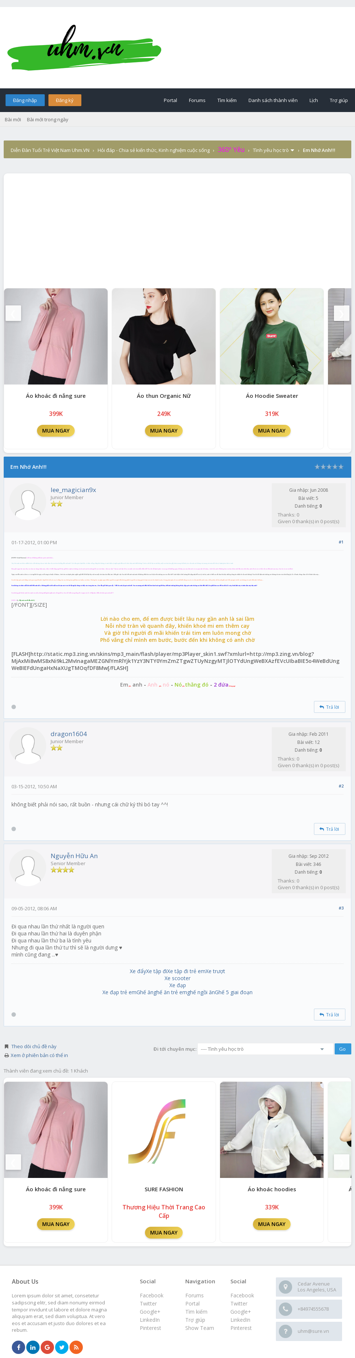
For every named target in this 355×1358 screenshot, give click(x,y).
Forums (197, 100)
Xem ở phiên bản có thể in (39, 1055)
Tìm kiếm (227, 100)
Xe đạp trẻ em (119, 992)
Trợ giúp (339, 100)
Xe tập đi (156, 971)
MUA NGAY (56, 430)
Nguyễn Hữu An (74, 855)
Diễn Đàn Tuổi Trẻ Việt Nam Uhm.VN (50, 150)
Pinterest (241, 1327)
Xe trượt (215, 971)
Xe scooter (177, 978)
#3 (341, 908)
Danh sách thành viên (273, 100)
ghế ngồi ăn (201, 992)
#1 (341, 542)
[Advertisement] (177, 229)
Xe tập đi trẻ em (186, 971)
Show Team (199, 1327)
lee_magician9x (73, 489)
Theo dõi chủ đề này (34, 1046)
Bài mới (13, 119)
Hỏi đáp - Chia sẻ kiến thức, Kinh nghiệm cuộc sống (154, 150)
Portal (170, 100)
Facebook (242, 1295)
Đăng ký (65, 100)
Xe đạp (177, 985)
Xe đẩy (138, 971)
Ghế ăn (144, 992)
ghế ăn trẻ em (170, 992)
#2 (341, 786)
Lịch (314, 100)
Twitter (238, 1303)
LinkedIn (240, 1319)
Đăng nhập (25, 100)
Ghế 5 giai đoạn (234, 992)
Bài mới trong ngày (47, 119)
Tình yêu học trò (271, 150)
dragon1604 (69, 733)
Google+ (240, 1311)
